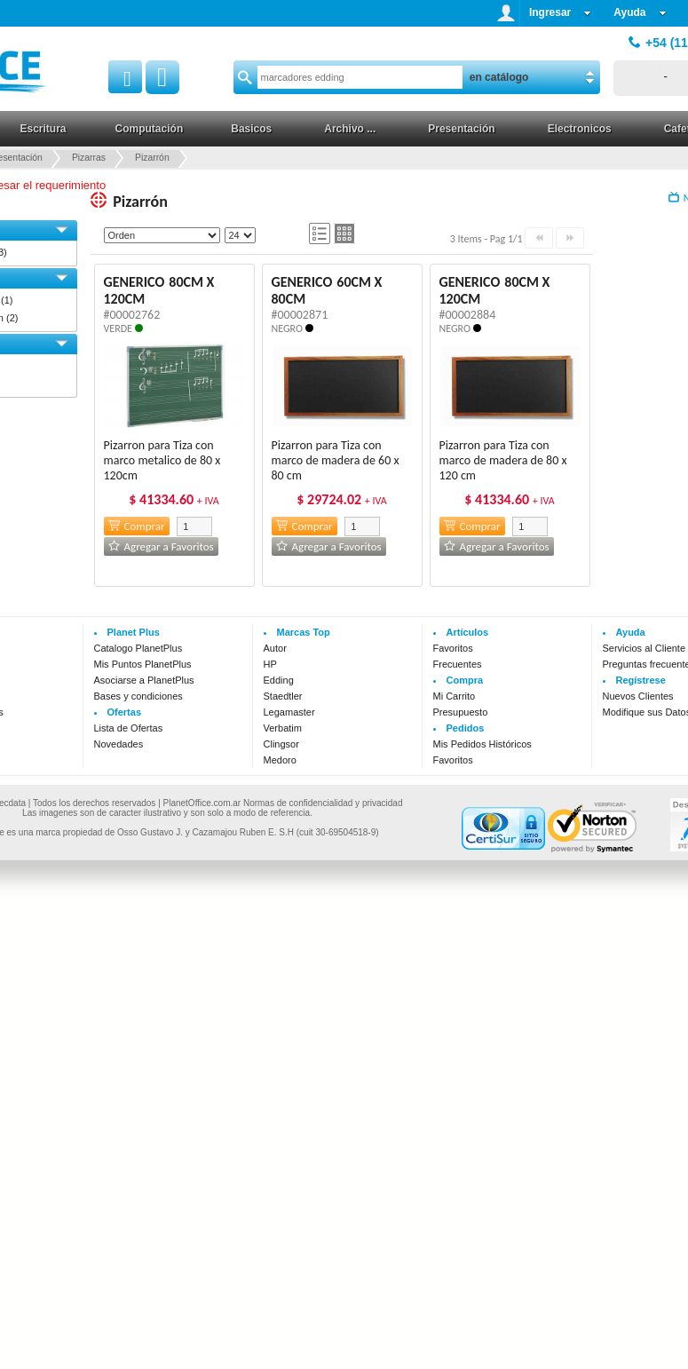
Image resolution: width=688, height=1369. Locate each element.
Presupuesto (460, 712)
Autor (275, 648)
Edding (279, 680)
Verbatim (283, 728)
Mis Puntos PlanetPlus (143, 664)
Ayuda (639, 12)
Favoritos (453, 648)
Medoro (280, 760)
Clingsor (281, 744)
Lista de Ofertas (128, 728)
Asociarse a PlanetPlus (144, 680)
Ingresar (560, 12)
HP (270, 664)
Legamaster (289, 712)
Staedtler (283, 696)
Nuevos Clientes (638, 696)
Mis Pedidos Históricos (482, 744)
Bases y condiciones (138, 696)
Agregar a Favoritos (161, 546)
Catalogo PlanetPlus (138, 648)
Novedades (119, 744)
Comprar (136, 526)
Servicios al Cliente (644, 648)
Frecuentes (457, 664)
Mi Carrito (454, 696)
